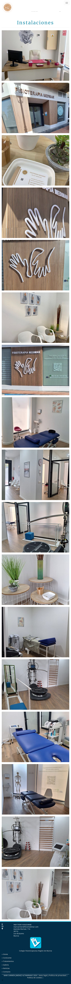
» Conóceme (6, 958)
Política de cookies (34, 978)
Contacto (6, 972)
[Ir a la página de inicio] (7, 5)
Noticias (6, 968)
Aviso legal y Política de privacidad (52, 975)
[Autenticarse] (2, 980)
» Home (5, 954)
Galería (5, 965)
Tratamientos (8, 961)
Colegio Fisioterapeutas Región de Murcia (35, 951)
